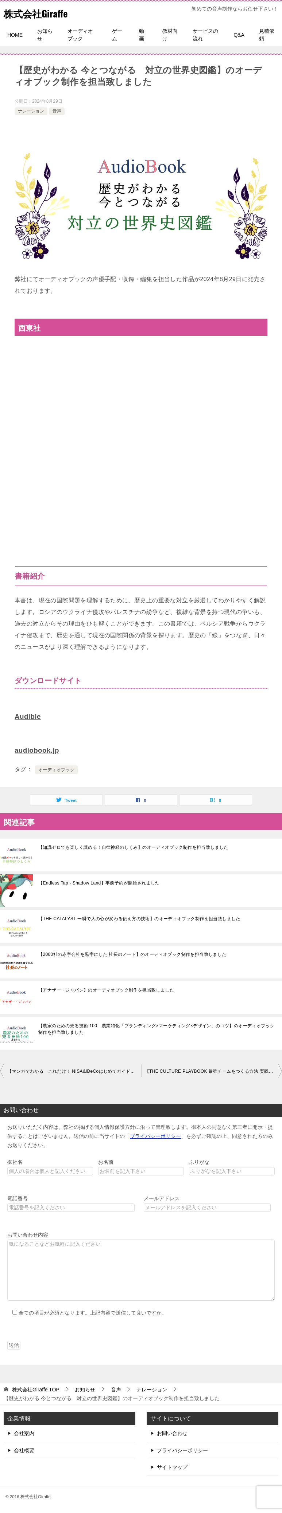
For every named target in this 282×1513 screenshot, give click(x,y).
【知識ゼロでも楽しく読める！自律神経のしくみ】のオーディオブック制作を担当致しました (133, 846)
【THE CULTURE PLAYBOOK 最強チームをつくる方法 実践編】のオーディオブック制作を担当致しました (213, 1070)
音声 (57, 111)
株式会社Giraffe (41, 12)
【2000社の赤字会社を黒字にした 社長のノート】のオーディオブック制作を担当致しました (132, 953)
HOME (15, 35)
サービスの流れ (205, 35)
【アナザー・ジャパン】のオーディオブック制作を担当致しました (106, 989)
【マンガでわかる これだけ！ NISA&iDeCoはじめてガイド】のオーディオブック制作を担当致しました (74, 1070)
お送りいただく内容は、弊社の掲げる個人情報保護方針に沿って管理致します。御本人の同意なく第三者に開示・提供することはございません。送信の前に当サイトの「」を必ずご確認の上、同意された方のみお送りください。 (140, 1135)
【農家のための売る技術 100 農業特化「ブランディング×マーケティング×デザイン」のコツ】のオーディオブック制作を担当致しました (156, 1028)
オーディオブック (80, 35)
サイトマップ (172, 1466)
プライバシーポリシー (155, 1135)
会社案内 (24, 1432)
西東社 (30, 328)
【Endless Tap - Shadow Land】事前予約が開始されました (99, 882)
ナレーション (31, 111)
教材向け (170, 35)
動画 (141, 35)
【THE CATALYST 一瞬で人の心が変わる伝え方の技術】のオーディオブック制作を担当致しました (139, 918)
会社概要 (24, 1450)
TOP (35, 1389)
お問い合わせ (172, 1432)
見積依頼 (266, 35)
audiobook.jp (38, 750)
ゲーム (117, 35)
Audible (28, 716)
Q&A (238, 35)
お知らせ (45, 35)
